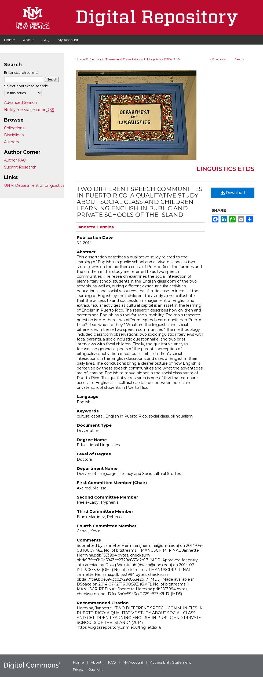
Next (238, 59)
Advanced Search (20, 102)
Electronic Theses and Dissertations (116, 59)
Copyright (96, 669)
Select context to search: (26, 86)
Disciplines (14, 135)
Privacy (78, 669)
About (96, 662)
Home (80, 59)
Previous (219, 59)
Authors (11, 142)
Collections (14, 128)
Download (233, 193)
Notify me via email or (29, 109)
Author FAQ (15, 160)
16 (178, 59)
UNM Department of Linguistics (34, 185)
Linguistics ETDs (159, 59)
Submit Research (20, 167)
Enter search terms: (21, 72)
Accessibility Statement (170, 662)
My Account (133, 662)
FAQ (112, 662)
